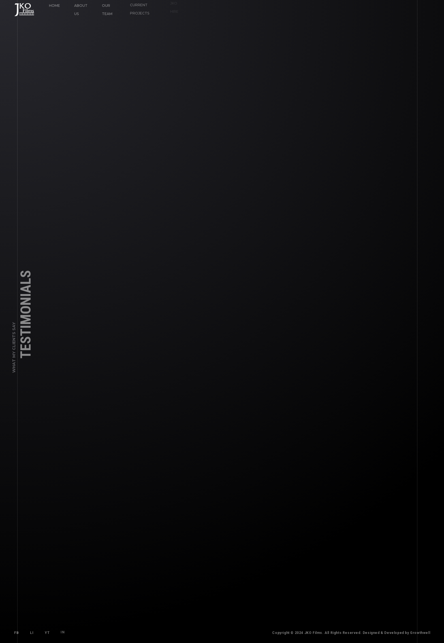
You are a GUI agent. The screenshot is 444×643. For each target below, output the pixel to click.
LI (31, 633)
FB (16, 633)
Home (54, 5)
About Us (80, 9)
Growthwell (421, 633)
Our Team (107, 9)
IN (61, 631)
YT (47, 632)
